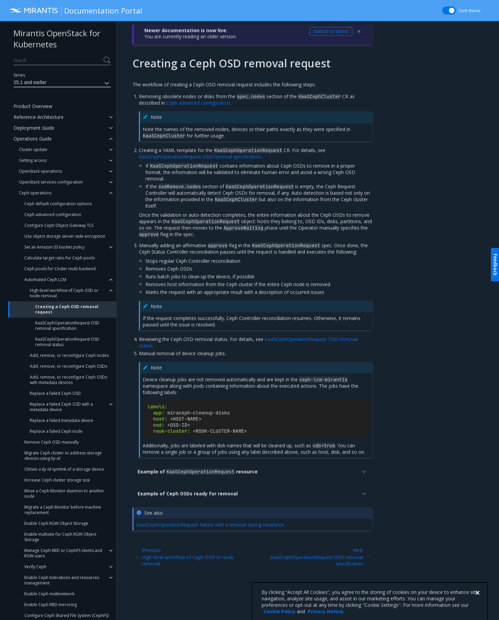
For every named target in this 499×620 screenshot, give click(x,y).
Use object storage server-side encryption (64, 236)
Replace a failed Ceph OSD (55, 393)
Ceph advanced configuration (52, 214)
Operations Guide (33, 138)
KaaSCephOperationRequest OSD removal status (67, 341)
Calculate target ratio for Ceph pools (59, 258)
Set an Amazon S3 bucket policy (54, 247)
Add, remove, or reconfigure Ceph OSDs (68, 366)
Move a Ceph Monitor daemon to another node (64, 493)
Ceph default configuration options (58, 204)
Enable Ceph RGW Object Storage (56, 523)
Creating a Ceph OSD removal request (66, 309)
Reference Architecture (39, 117)
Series (19, 75)
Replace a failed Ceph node (56, 431)
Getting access (33, 160)
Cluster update (33, 149)
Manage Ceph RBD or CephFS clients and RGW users (63, 553)
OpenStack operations (40, 171)
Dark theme (469, 11)
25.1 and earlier (62, 83)
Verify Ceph (35, 567)
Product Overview (33, 106)
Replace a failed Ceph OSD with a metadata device (61, 406)
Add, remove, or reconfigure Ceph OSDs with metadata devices (68, 379)
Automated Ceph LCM (45, 279)
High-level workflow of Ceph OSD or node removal (64, 293)
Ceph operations (35, 193)
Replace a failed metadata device (61, 420)
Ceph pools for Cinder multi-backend (60, 269)
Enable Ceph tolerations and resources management (61, 580)
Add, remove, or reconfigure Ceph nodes (69, 355)
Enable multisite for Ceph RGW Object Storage (60, 536)
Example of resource (253, 471)
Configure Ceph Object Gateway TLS (58, 225)
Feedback (495, 265)
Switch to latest (331, 31)
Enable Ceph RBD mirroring (50, 604)
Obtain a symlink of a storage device (64, 469)
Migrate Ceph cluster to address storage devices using (63, 455)
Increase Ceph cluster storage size (57, 480)
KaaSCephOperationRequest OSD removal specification (67, 325)
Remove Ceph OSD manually (51, 442)
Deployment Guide (34, 128)
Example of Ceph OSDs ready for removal (253, 493)
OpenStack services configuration (51, 182)
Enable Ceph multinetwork (49, 594)
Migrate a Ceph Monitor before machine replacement (62, 509)
